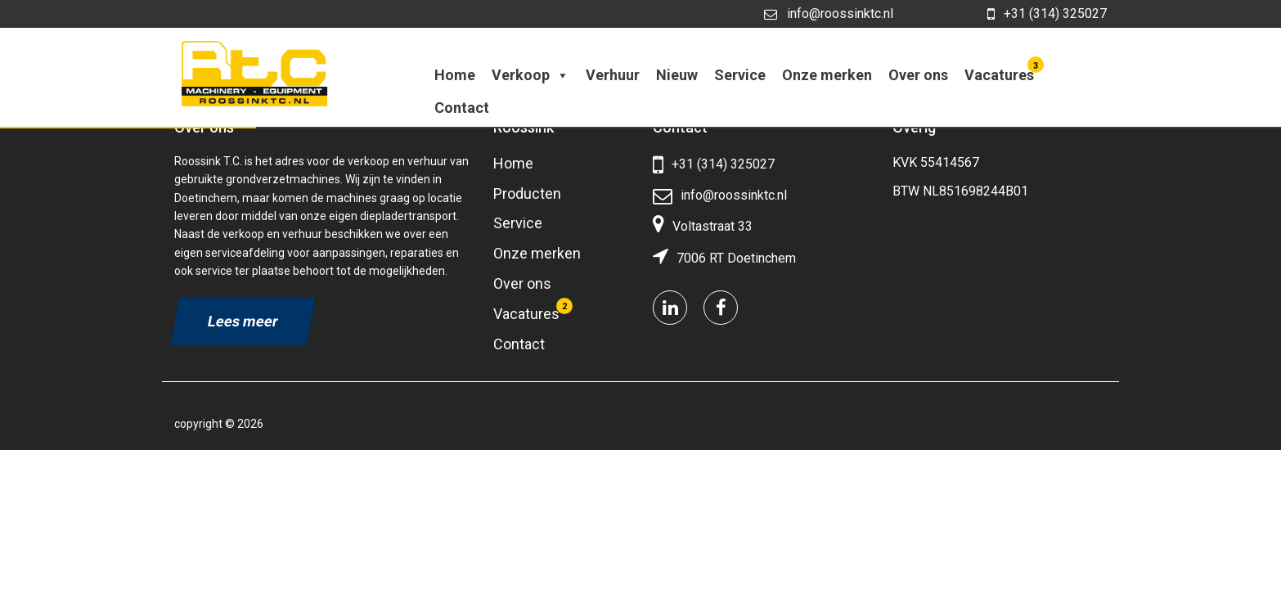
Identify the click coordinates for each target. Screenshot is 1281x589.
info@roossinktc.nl (828, 13)
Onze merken (827, 74)
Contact (461, 107)
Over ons (918, 74)
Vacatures (1001, 71)
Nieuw (677, 74)
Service (740, 74)
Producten (527, 193)
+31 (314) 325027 (1047, 14)
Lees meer (243, 321)
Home (454, 74)
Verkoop (530, 74)
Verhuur (613, 74)
